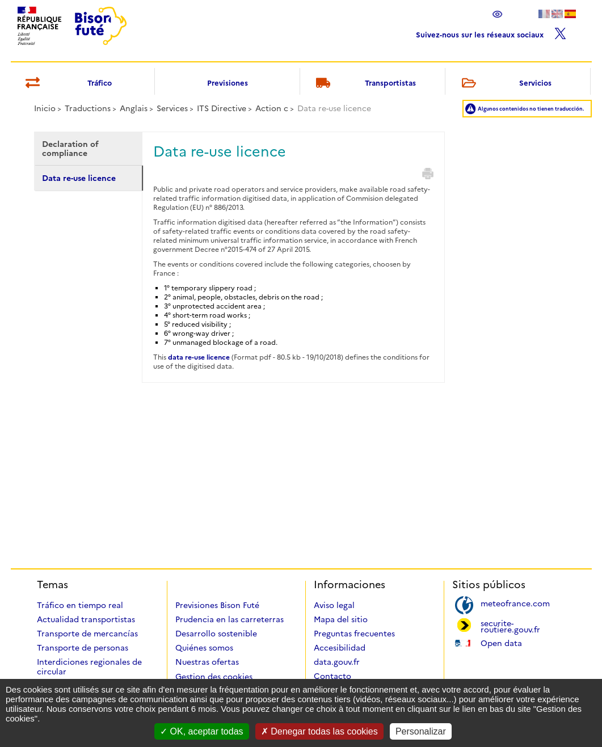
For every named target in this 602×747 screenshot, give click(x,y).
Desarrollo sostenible (216, 633)
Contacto (332, 676)
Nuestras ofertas (207, 662)
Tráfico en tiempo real (80, 605)
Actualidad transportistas (86, 619)
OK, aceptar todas (201, 731)
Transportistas (364, 83)
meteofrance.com (515, 602)
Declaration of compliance (70, 148)
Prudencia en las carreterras (229, 619)
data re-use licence (199, 357)
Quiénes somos (204, 648)
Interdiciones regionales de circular (89, 667)
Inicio (45, 108)
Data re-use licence (79, 178)
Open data (501, 642)
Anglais (134, 108)
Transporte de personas (82, 648)
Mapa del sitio (341, 619)
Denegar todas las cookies (319, 731)
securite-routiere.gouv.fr (510, 625)
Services (172, 108)
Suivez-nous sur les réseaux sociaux (491, 32)
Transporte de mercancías (87, 633)
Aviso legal (334, 605)
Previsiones (227, 82)
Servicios (504, 83)
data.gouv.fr (337, 662)
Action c (271, 108)
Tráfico (67, 83)
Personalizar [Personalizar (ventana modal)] (420, 731)
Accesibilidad (339, 648)
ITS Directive (221, 108)
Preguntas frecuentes (354, 633)
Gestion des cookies (213, 677)
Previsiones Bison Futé (217, 605)
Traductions (88, 108)
